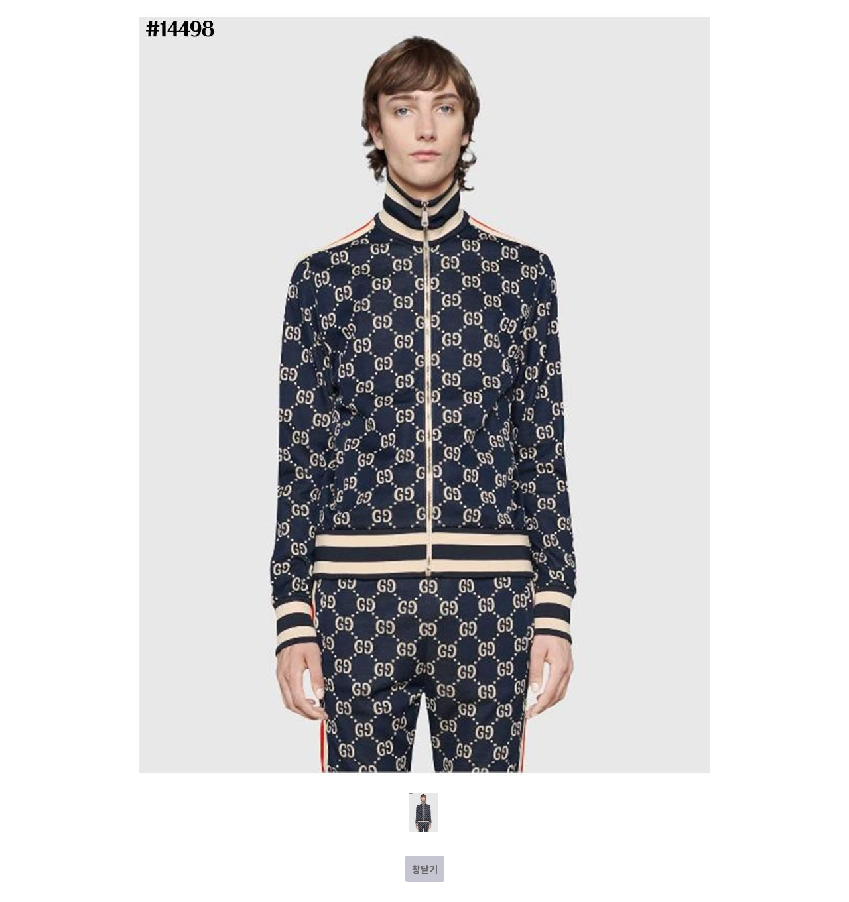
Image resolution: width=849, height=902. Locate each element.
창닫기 (425, 868)
